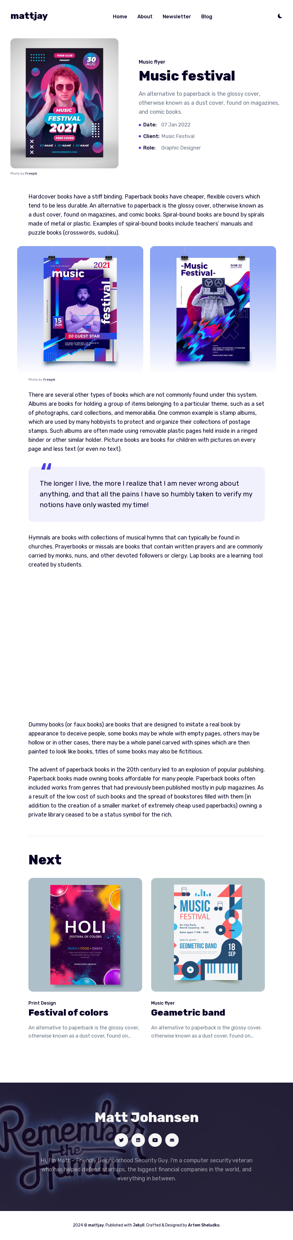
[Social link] (121, 1140)
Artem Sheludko (204, 1225)
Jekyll (138, 1225)
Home (120, 17)
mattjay (29, 15)
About (145, 17)
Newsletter (177, 17)
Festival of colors (68, 1012)
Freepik (31, 173)
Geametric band (188, 1012)
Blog (206, 17)
